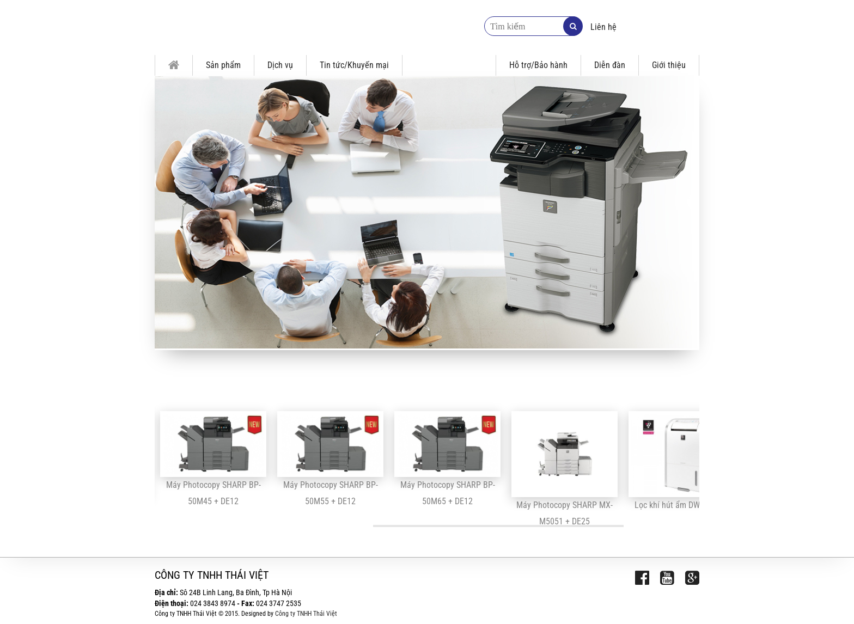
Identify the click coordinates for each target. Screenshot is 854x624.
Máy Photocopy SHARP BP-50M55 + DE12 (330, 493)
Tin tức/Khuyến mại (354, 65)
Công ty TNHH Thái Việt (306, 613)
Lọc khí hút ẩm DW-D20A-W (682, 505)
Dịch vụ (280, 65)
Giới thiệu (669, 65)
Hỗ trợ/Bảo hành (538, 65)
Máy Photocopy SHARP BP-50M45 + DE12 (213, 493)
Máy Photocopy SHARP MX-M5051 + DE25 (564, 513)
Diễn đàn (609, 65)
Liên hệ (603, 27)
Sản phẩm (223, 65)
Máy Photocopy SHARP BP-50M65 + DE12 (447, 493)
